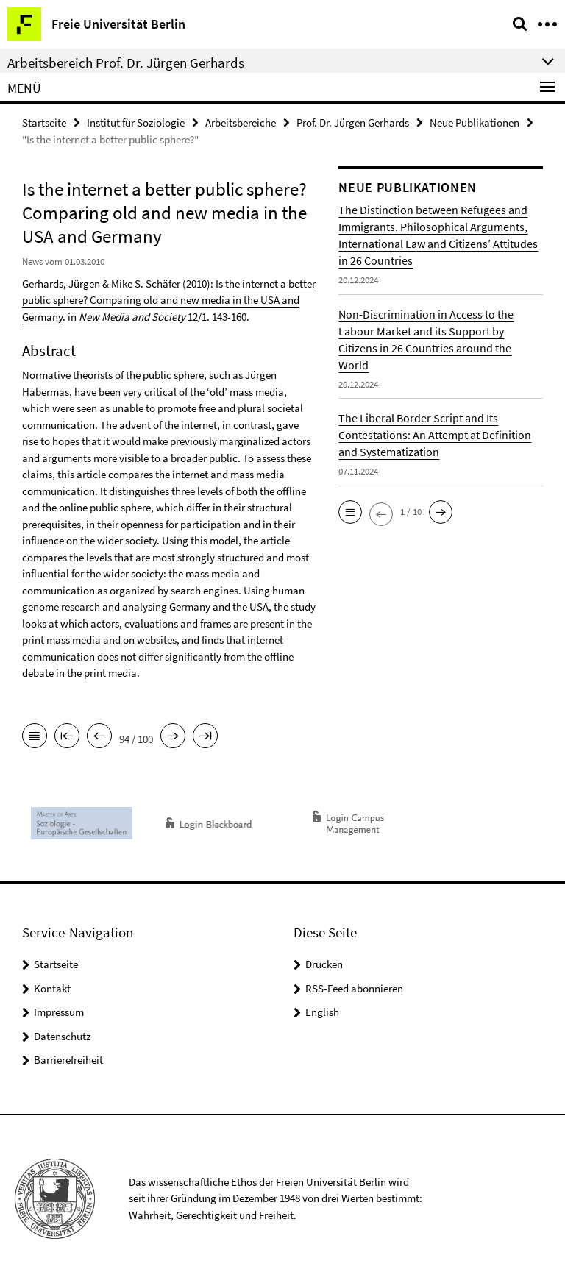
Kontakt (52, 988)
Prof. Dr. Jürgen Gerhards (352, 122)
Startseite (44, 122)
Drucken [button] (324, 964)
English (322, 1012)
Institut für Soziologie (136, 122)
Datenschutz (62, 1036)
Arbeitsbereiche (240, 122)
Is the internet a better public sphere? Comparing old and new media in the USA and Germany (169, 300)
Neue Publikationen (474, 122)
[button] (350, 512)
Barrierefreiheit (68, 1060)
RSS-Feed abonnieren (354, 988)
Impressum (59, 1012)
